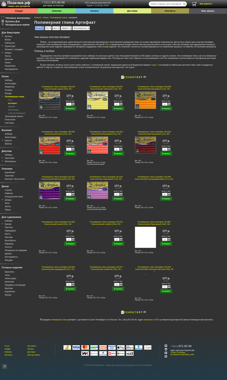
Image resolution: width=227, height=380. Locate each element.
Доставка (132, 11)
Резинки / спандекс (14, 49)
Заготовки (9, 158)
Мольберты (10, 240)
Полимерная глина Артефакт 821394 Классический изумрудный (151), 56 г (58, 268)
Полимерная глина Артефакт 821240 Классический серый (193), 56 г (58, 88)
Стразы (8, 190)
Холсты (8, 247)
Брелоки (9, 288)
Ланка (8, 62)
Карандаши (10, 230)
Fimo (10, 100)
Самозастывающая (16, 113)
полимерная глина (59, 320)
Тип (47, 28)
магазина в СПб (151, 320)
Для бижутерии (11, 32)
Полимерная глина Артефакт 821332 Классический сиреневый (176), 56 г (106, 178)
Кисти (7, 234)
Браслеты (9, 272)
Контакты (170, 11)
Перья (8, 210)
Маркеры (9, 244)
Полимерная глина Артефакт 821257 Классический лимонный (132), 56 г (106, 88)
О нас (6, 346)
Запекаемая (13, 110)
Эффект (65, 28)
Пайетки (9, 193)
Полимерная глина (14, 96)
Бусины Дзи (10, 21)
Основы (8, 90)
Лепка (5, 76)
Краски (8, 224)
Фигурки (9, 260)
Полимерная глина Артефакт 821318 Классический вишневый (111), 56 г (154, 133)
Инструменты (11, 69)
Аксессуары (10, 83)
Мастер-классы (33, 355)
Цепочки (9, 59)
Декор (5, 186)
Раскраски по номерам (16, 250)
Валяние (7, 130)
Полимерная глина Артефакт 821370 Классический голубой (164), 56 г (106, 223)
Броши (8, 295)
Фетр (7, 203)
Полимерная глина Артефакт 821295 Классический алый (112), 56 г (58, 133)
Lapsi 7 (154, 65)
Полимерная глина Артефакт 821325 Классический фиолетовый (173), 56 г (58, 178)
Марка (38, 28)
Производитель (80, 28)
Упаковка (7, 168)
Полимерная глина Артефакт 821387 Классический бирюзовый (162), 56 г (154, 223)
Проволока (10, 66)
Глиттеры (9, 123)
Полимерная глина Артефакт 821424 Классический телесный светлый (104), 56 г (154, 269)
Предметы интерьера (15, 285)
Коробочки (10, 172)
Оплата (94, 11)
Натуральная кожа (14, 196)
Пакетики (9, 175)
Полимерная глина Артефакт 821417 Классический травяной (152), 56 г (106, 268)
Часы (7, 275)
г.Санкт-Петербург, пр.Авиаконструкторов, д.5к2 (182, 353)
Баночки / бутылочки (15, 179)
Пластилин (10, 119)
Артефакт (12, 103)
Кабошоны (10, 43)
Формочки (9, 87)
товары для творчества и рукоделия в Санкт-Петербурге (128, 365)
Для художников (11, 217)
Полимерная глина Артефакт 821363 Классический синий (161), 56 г (58, 223)
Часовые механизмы (15, 18)
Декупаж (7, 151)
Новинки (56, 11)
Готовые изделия (12, 267)
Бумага (8, 253)
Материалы (10, 161)
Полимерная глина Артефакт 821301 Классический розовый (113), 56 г (106, 133)
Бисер (8, 39)
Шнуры (8, 52)
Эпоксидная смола (14, 116)
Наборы (9, 80)
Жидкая (11, 106)
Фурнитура (10, 46)
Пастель (9, 227)
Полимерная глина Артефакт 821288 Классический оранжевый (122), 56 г (154, 88)
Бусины (8, 36)
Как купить (31, 346)
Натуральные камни (15, 24)
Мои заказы (207, 11)
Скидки (19, 11)
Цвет (55, 28)
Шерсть (8, 140)
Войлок (8, 144)
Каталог (37, 17)
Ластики (9, 237)
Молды (8, 93)
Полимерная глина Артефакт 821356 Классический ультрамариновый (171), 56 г (154, 178)
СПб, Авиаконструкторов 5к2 (97, 4)
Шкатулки (9, 281)
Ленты (8, 56)
